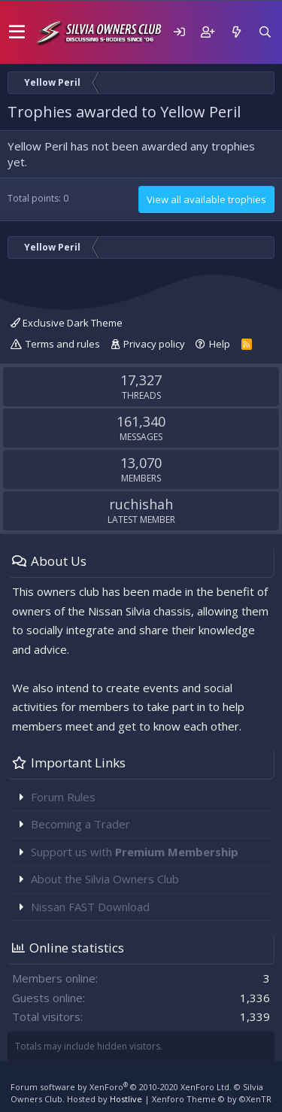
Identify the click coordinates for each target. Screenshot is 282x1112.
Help (219, 344)
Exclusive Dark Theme (67, 323)
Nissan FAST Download (90, 906)
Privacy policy (154, 344)
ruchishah (141, 504)
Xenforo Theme (211, 1098)
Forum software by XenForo (121, 1086)
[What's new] (236, 32)
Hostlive (126, 1098)
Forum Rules (63, 796)
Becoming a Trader (80, 823)
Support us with (134, 851)
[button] (17, 32)
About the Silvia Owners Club (105, 878)
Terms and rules (63, 344)
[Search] (264, 32)
